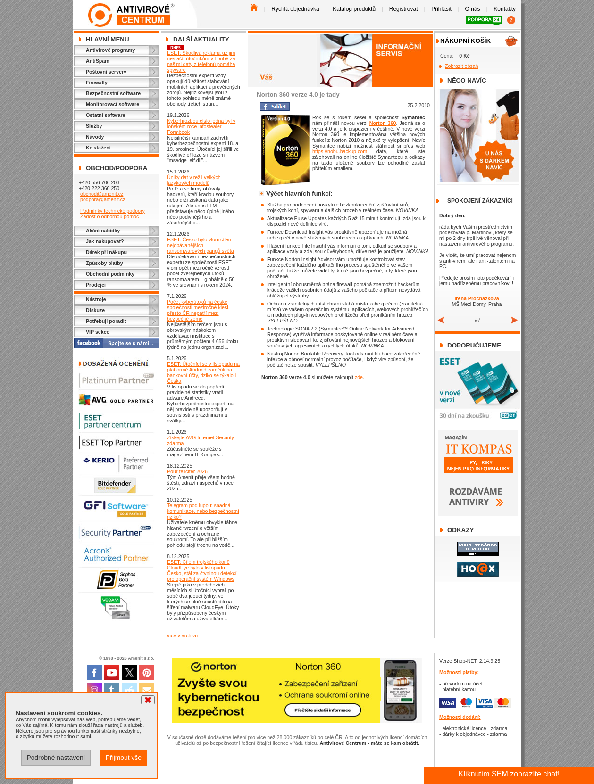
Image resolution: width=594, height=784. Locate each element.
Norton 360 (382, 123)
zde (359, 377)
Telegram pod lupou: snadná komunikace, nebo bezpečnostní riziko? (203, 511)
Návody (95, 137)
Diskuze (95, 310)
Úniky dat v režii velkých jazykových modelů (194, 180)
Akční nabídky (103, 230)
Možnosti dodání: (460, 717)
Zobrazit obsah (461, 66)
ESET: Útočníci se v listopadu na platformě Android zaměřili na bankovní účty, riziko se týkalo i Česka (203, 372)
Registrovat (403, 9)
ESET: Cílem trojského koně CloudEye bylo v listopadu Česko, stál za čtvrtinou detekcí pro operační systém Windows (201, 570)
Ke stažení (98, 147)
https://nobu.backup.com (339, 151)
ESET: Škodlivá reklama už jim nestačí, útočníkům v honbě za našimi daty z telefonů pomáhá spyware (201, 61)
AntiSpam (97, 61)
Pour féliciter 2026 (187, 471)
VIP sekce (97, 332)
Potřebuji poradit (106, 321)
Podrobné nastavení (55, 757)
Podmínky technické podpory (112, 211)
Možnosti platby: (459, 672)
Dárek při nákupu (106, 252)
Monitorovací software (112, 104)
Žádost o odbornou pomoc (109, 216)
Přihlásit (441, 9)
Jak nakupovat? (105, 241)
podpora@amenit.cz (102, 199)
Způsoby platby (104, 263)
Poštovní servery (106, 71)
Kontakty (505, 9)
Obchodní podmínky (110, 274)
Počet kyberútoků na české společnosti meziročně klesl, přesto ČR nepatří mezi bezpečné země (198, 310)
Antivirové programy (110, 50)
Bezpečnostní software (113, 93)
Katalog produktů (354, 9)
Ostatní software (105, 115)
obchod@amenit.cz (101, 194)
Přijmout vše (124, 757)
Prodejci (96, 285)
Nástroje (96, 299)
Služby (94, 126)
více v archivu (182, 635)
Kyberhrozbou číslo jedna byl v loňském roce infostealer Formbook (201, 126)
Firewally (97, 82)
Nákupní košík (465, 40)
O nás (472, 9)
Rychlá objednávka (295, 9)
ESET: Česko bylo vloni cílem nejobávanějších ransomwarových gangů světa (200, 245)
